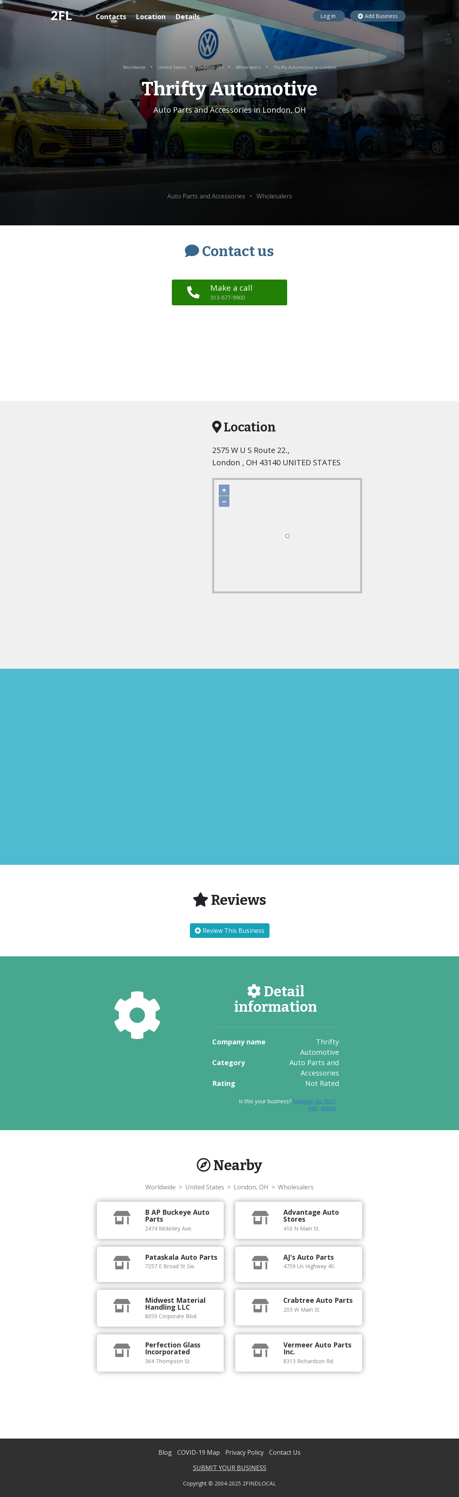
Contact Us (285, 1452)
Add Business (378, 16)
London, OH (211, 67)
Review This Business (229, 930)
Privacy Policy (245, 1452)
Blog (165, 1452)
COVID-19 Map (199, 1452)
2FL (61, 15)
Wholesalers (249, 67)
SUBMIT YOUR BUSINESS (229, 1468)
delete (328, 1108)
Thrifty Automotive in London (304, 67)
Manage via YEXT (314, 1101)
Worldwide (135, 67)
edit (313, 1108)
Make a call (232, 291)
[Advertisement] (229, 154)
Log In (329, 16)
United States (172, 67)
